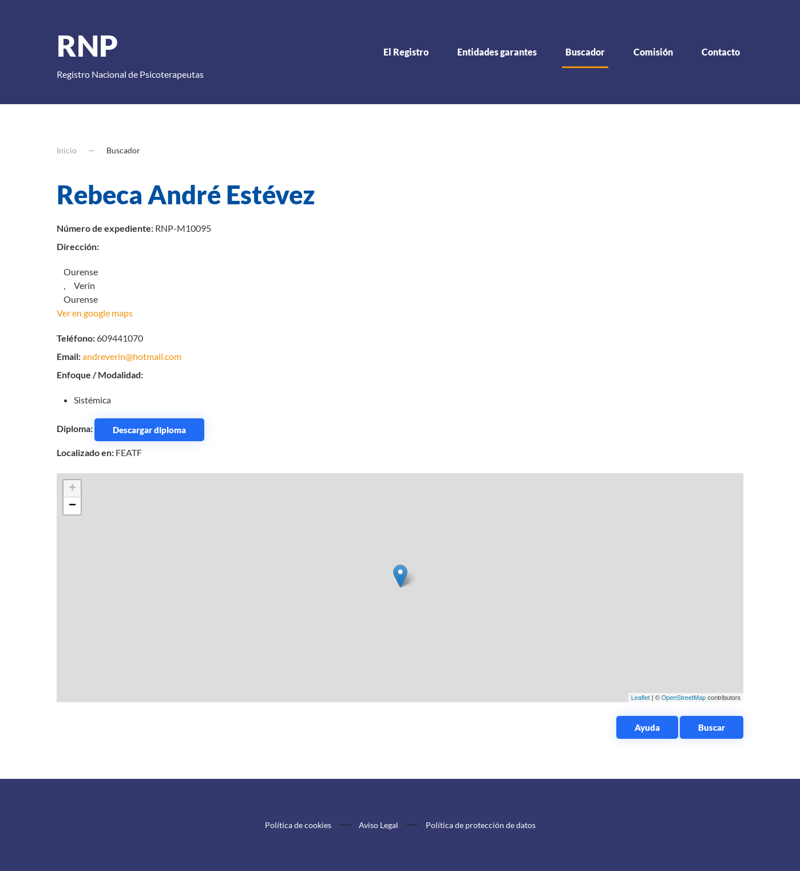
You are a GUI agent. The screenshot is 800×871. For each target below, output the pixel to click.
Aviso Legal (378, 825)
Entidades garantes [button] (497, 51)
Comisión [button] (653, 51)
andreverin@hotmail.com (131, 356)
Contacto (721, 51)
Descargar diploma (149, 430)
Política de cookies (298, 825)
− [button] (72, 505)
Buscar (711, 727)
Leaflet (640, 697)
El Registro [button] (406, 51)
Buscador (585, 51)
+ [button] (72, 488)
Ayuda (647, 727)
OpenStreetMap (684, 697)
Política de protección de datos (481, 825)
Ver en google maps (95, 312)
